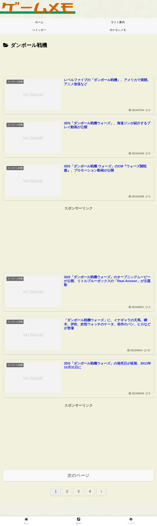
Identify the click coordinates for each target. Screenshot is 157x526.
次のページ (78, 475)
